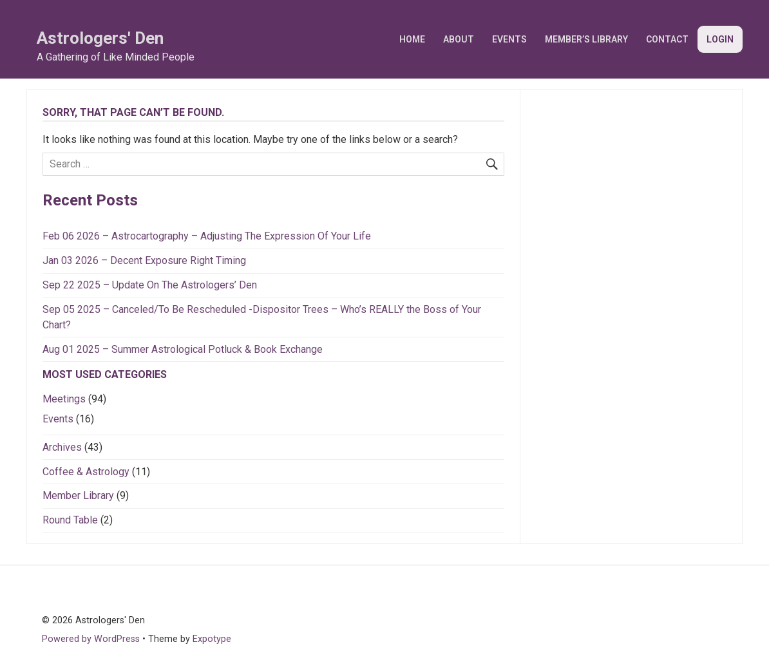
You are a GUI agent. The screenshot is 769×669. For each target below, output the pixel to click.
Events (509, 39)
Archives (62, 447)
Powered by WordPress (91, 639)
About (458, 39)
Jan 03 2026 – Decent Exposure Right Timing (144, 260)
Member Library (78, 495)
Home (412, 39)
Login (720, 39)
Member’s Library (586, 39)
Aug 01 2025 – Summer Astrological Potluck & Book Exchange (183, 349)
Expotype (212, 639)
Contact (667, 39)
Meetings (64, 399)
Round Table (70, 520)
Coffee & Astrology (86, 472)
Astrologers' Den (100, 38)
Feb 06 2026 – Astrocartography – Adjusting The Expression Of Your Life (207, 236)
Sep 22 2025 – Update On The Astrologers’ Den (150, 285)
